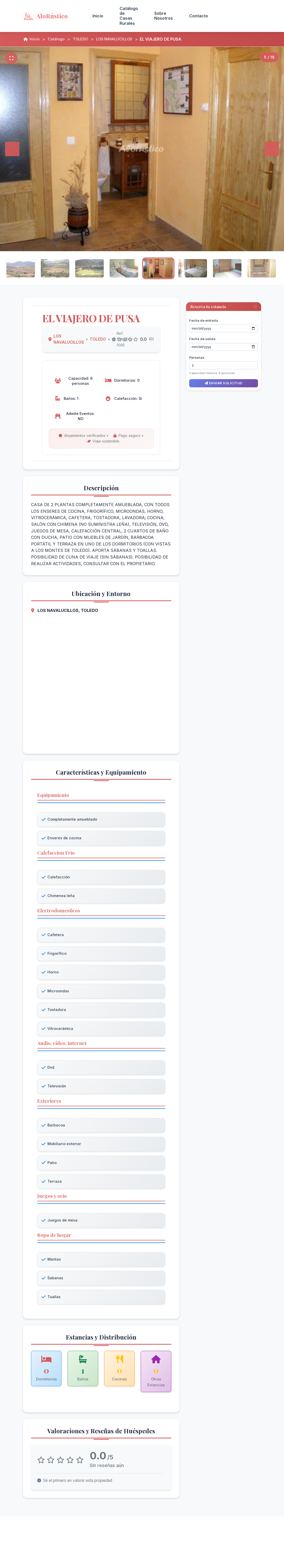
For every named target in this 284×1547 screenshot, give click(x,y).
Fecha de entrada (203, 315)
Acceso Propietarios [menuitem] (238, 16)
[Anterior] (12, 149)
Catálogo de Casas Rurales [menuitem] (129, 16)
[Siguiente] (272, 149)
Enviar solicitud (223, 378)
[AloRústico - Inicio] (51, 16)
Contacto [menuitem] (198, 15)
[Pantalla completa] (11, 58)
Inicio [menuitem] (98, 15)
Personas (196, 352)
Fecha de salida (202, 333)
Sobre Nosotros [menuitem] (163, 16)
